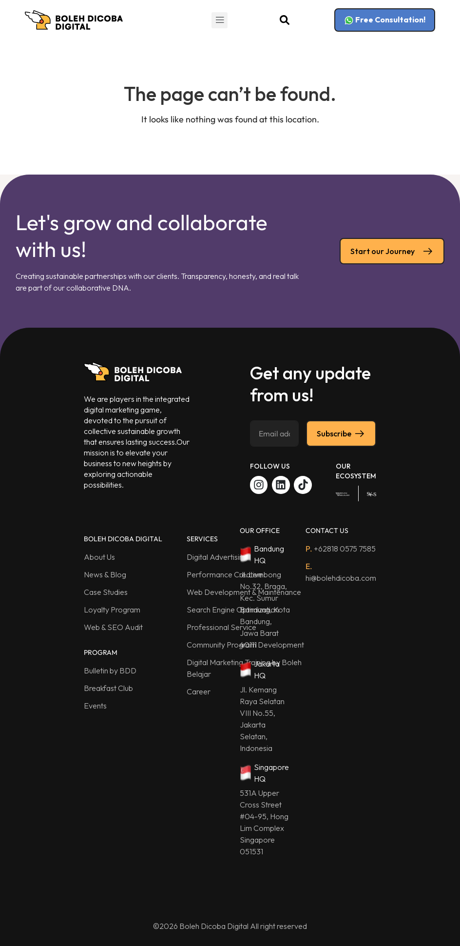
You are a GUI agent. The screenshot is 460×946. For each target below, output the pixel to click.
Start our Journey (392, 251)
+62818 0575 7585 (341, 548)
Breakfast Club (108, 688)
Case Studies (106, 592)
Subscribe (341, 433)
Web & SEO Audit (113, 627)
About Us (99, 557)
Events (95, 705)
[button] (219, 20)
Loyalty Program (112, 609)
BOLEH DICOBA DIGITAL (123, 538)
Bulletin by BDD (110, 670)
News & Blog (105, 574)
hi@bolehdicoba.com (341, 572)
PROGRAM (100, 652)
